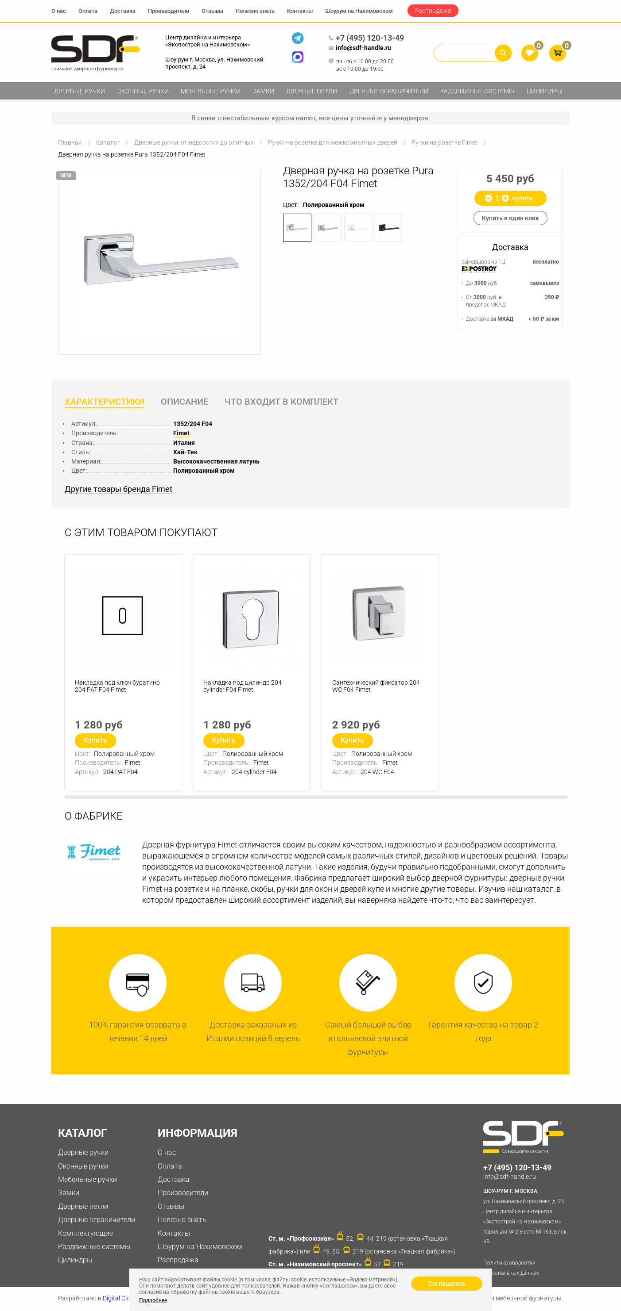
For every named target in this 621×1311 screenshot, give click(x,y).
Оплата (87, 11)
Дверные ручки (79, 91)
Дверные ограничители (388, 91)
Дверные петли (311, 91)
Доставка (123, 11)
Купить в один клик (510, 218)
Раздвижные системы (477, 91)
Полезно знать (255, 11)
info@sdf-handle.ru (359, 48)
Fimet (181, 433)
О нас (58, 11)
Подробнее (153, 1300)
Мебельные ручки (211, 91)
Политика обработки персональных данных (511, 1269)
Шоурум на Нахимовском (359, 11)
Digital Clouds (121, 1299)
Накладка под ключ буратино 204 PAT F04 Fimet (117, 687)
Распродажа (433, 10)
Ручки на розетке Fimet (444, 142)
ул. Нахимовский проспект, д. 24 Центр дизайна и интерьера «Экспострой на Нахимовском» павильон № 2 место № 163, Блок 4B (526, 1216)
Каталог (108, 142)
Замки (263, 91)
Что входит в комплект (283, 402)
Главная (70, 142)
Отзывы (212, 11)
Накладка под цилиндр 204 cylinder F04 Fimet (243, 687)
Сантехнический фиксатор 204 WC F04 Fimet (376, 687)
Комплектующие (85, 1234)
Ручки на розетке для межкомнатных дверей (332, 142)
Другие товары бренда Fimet (118, 489)
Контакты (300, 11)
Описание (185, 402)
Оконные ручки (143, 91)
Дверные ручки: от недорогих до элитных (194, 142)
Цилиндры (545, 91)
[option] (159, 259)
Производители (168, 11)
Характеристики (104, 402)
